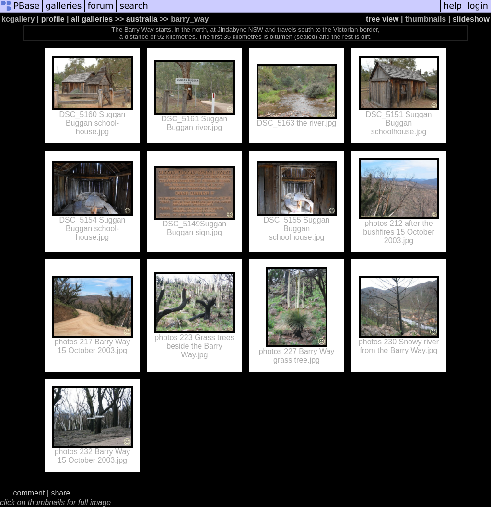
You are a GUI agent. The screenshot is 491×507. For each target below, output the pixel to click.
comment (29, 493)
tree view (382, 19)
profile (53, 19)
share (60, 493)
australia (142, 19)
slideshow (471, 19)
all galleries (92, 19)
